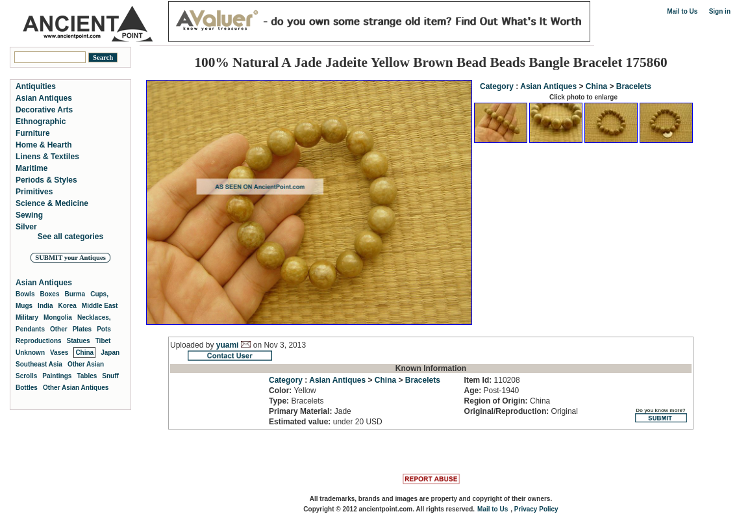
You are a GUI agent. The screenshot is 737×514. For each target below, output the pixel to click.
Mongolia (58, 317)
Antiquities (36, 86)
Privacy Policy (536, 509)
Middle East (100, 305)
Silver (26, 226)
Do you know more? (661, 414)
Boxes (49, 294)
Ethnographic (41, 121)
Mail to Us (682, 11)
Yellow (292, 390)
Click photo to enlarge (583, 97)
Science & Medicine (52, 203)
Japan (110, 352)
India (45, 305)
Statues (78, 340)
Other (59, 329)
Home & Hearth (44, 144)
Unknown (30, 352)
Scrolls (26, 375)
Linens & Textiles (47, 156)
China (596, 86)
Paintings (56, 375)
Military (27, 317)
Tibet (103, 340)
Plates (82, 329)
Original (521, 411)
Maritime (31, 168)
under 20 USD (325, 421)
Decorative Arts (44, 109)
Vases (59, 352)
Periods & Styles (46, 180)
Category (497, 86)
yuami (227, 345)
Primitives (34, 191)
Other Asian (86, 364)
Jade (310, 411)
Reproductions (39, 340)
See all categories (70, 236)
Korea (67, 305)
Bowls (25, 294)
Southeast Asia (39, 364)
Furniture (33, 133)
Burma (74, 294)
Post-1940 (491, 390)
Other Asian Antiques (76, 387)
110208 (492, 380)
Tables (87, 375)
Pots (104, 329)
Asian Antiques (548, 86)
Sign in (720, 11)
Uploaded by (193, 345)
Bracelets (633, 86)
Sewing (29, 215)
